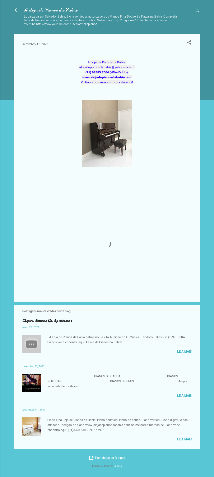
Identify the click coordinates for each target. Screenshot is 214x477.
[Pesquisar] (197, 11)
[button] (189, 43)
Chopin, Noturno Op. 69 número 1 (47, 320)
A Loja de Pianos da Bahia (50, 9)
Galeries (117, 466)
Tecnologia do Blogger (107, 458)
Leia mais (184, 351)
